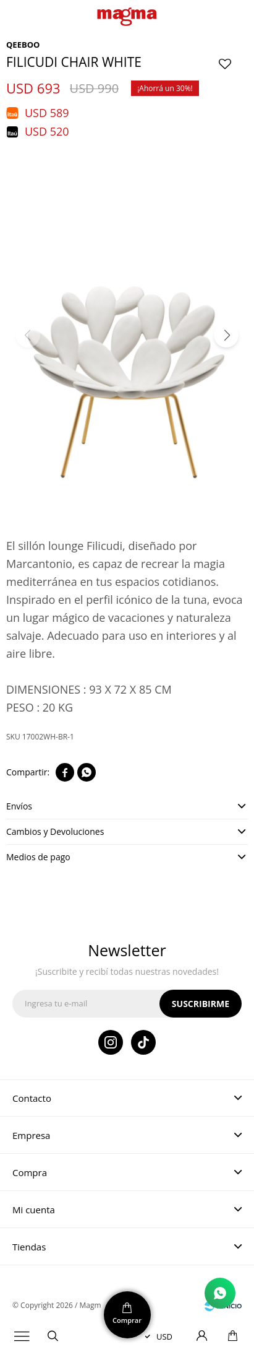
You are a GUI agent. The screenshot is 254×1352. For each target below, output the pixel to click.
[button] (226, 335)
